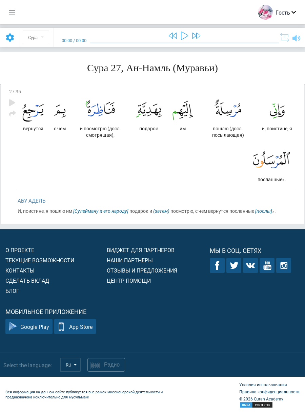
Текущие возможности (39, 260)
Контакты (20, 270)
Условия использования (263, 384)
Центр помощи (129, 280)
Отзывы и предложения (142, 270)
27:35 (15, 91)
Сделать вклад (27, 280)
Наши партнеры (130, 260)
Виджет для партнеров (141, 250)
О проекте (19, 250)
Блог (12, 290)
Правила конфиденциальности (269, 391)
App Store (75, 326)
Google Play (29, 326)
